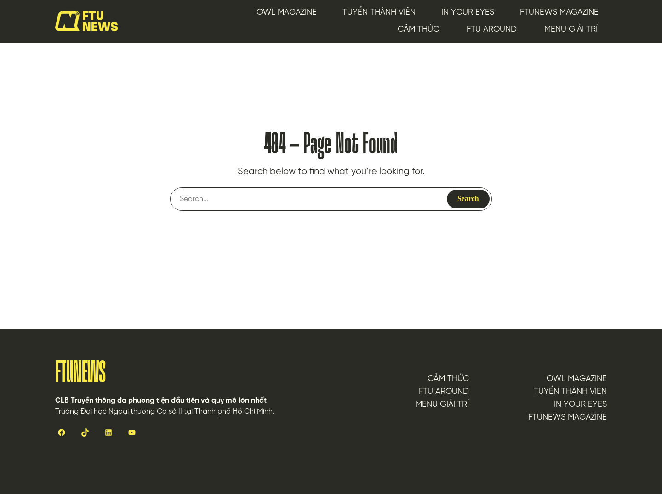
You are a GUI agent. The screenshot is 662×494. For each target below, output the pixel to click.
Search (468, 198)
